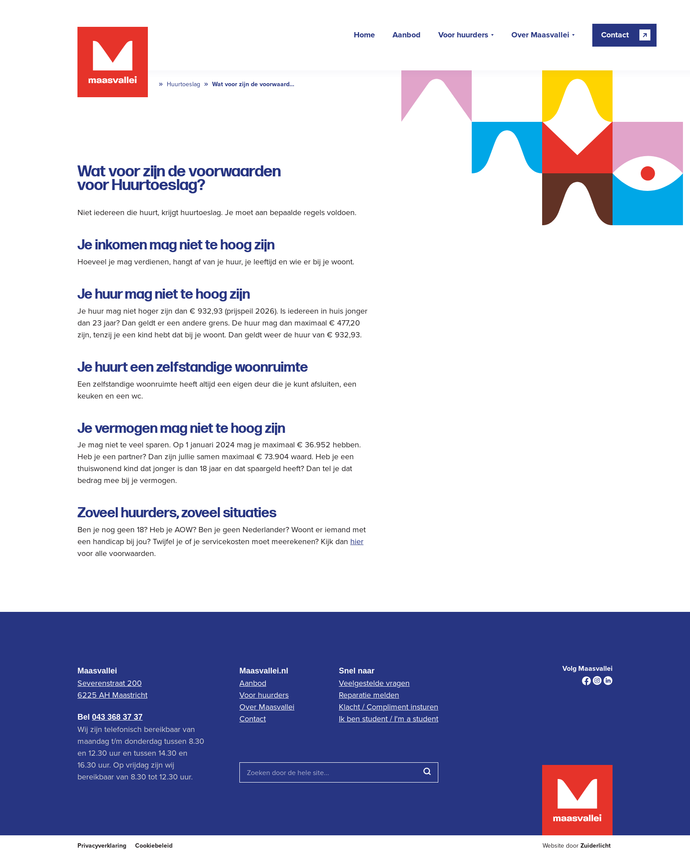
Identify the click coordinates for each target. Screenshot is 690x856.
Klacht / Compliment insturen (388, 706)
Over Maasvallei (540, 35)
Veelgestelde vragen (374, 682)
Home (364, 35)
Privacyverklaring (101, 845)
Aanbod (407, 35)
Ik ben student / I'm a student (388, 718)
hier (356, 541)
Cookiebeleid (153, 845)
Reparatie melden (369, 694)
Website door (577, 845)
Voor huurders (463, 35)
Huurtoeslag (183, 84)
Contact (252, 718)
